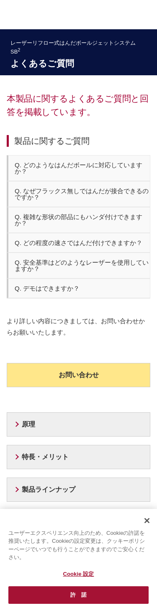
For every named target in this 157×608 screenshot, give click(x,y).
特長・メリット (45, 456)
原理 (28, 424)
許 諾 (78, 595)
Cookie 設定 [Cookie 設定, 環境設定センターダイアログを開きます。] (78, 574)
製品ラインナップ (48, 489)
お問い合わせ (79, 374)
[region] (78, 558)
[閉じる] (147, 520)
